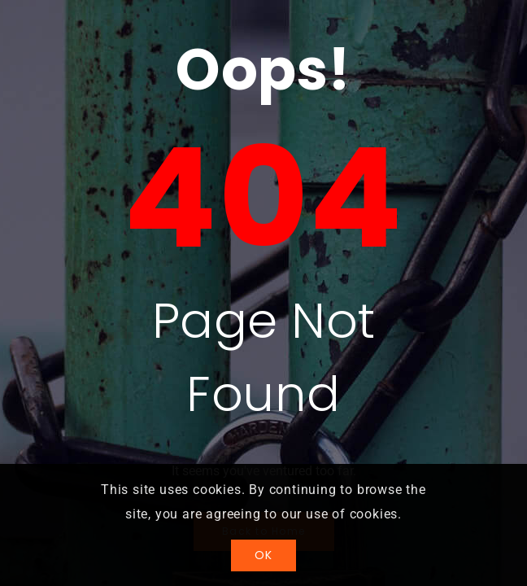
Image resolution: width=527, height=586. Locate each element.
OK (263, 555)
